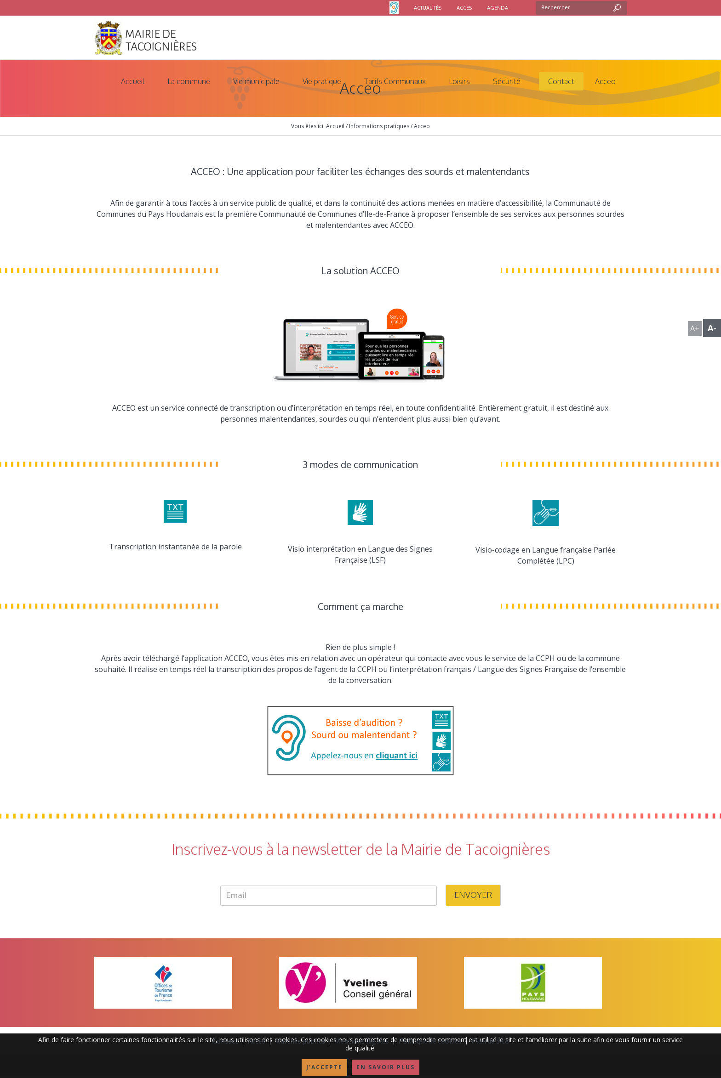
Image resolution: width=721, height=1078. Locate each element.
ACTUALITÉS (427, 8)
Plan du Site (490, 1040)
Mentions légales (362, 1040)
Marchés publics (300, 1040)
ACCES (464, 8)
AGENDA (497, 8)
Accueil (335, 126)
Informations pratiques (379, 126)
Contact (225, 1040)
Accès (256, 1040)
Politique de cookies (430, 1040)
